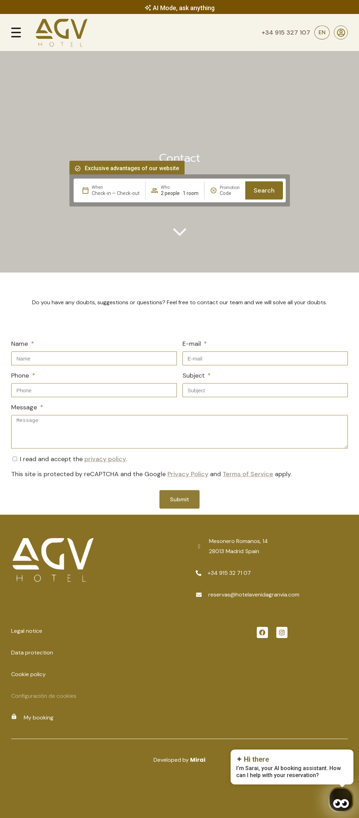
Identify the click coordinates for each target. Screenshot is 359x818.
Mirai (197, 760)
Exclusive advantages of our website (132, 168)
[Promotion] (230, 193)
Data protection (32, 652)
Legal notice (26, 631)
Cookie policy (28, 674)
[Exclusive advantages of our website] (78, 168)
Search (264, 190)
